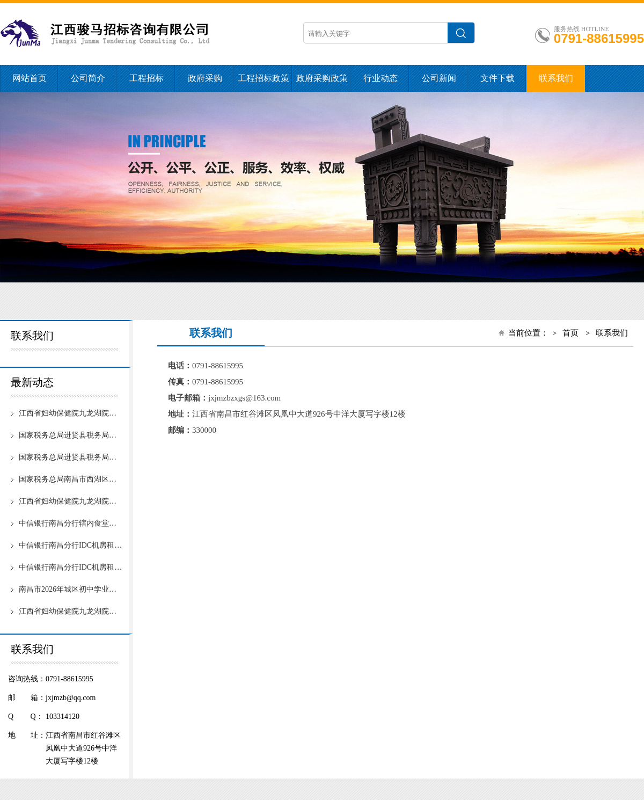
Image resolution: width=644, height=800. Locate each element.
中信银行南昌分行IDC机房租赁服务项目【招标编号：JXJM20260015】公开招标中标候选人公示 (70, 567)
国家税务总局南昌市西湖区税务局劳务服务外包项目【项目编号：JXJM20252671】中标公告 (70, 479)
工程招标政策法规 (263, 83)
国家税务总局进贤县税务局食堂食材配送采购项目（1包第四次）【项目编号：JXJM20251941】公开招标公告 (70, 435)
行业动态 (380, 78)
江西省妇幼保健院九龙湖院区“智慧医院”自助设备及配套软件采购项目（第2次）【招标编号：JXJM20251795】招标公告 (70, 611)
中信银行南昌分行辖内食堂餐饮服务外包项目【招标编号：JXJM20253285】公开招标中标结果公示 (70, 523)
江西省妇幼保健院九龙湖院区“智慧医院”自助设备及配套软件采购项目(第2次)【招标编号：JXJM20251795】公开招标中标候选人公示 (70, 501)
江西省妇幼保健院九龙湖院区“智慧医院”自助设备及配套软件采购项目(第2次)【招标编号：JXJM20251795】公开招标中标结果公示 (70, 413)
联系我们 (556, 78)
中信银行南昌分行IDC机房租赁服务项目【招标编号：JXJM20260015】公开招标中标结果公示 (70, 545)
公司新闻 (439, 78)
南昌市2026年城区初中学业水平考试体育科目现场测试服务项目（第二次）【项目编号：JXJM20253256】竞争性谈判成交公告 (70, 589)
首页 (570, 333)
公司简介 (88, 78)
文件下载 (497, 78)
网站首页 (29, 78)
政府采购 (205, 78)
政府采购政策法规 (322, 83)
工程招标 (146, 78)
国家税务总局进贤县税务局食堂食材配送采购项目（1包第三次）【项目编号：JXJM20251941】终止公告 (70, 457)
